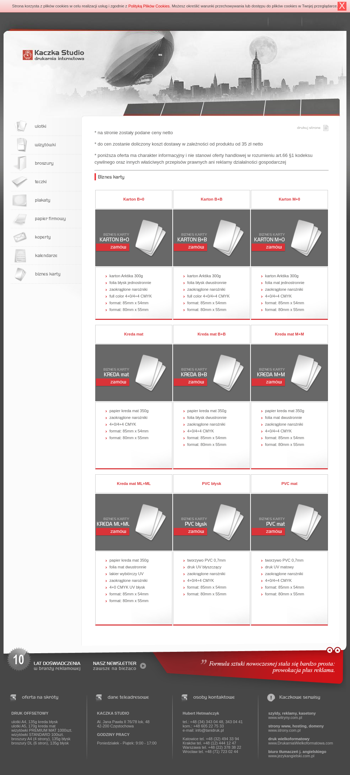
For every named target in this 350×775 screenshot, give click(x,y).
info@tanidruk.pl (209, 730)
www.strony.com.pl (284, 730)
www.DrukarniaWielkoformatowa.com (300, 743)
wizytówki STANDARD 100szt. (37, 734)
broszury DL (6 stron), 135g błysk (40, 743)
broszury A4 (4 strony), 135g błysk (40, 739)
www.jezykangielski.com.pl (291, 756)
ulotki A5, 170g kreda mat (33, 726)
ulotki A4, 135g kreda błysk (34, 722)
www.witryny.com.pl (285, 717)
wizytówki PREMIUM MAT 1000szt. (41, 730)
